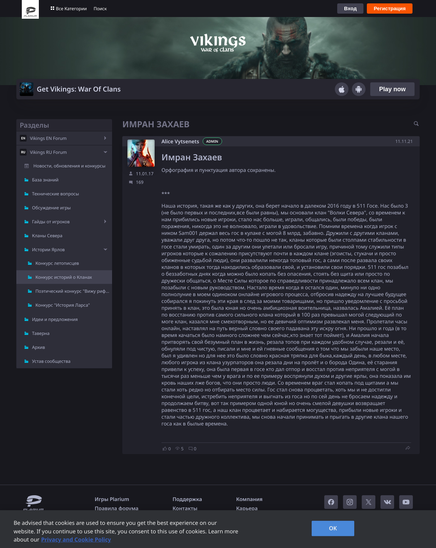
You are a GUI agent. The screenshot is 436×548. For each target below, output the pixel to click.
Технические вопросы (55, 194)
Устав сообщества (51, 361)
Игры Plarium (112, 499)
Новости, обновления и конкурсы (69, 166)
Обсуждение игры (51, 208)
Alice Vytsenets (180, 141)
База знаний (45, 180)
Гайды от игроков (51, 222)
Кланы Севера (47, 235)
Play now (392, 89)
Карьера (247, 508)
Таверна (41, 333)
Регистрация (390, 8)
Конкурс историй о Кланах (63, 277)
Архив (38, 347)
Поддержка (187, 499)
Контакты (185, 508)
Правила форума (117, 508)
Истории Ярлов (48, 249)
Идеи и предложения (55, 319)
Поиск (100, 8)
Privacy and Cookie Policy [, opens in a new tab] (76, 539)
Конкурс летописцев (57, 263)
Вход (350, 8)
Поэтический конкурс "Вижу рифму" (73, 291)
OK (333, 528)
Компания (249, 499)
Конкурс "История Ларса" (62, 305)
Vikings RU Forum (48, 152)
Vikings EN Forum (48, 138)
